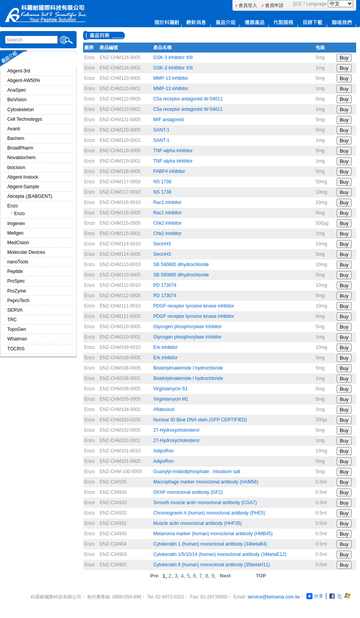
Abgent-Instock (22, 177)
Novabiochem (21, 157)
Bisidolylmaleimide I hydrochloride (188, 368)
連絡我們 (341, 22)
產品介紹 (225, 22)
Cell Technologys (24, 119)
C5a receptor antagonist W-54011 (188, 99)
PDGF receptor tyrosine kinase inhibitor (193, 306)
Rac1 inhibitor (167, 202)
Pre (155, 576)
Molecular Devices (26, 252)
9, (213, 576)
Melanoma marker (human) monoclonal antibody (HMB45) (212, 533)
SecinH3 (162, 244)
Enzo (12, 206)
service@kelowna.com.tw (273, 597)
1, (165, 576)
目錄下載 (312, 22)
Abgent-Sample (23, 186)
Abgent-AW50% (23, 80)
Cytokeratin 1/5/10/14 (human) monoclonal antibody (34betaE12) (219, 554)
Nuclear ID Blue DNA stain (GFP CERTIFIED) (200, 419)
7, (202, 576)
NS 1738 (162, 181)
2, (172, 576)
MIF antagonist (168, 119)
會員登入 (248, 5)
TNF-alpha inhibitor (173, 150)
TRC (12, 319)
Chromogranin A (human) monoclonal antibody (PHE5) (209, 513)
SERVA (15, 310)
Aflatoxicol (163, 409)
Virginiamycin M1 (170, 399)
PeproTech (18, 300)
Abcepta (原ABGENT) (29, 196)
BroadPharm (20, 148)
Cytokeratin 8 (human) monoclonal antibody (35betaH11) (211, 564)
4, (184, 576)
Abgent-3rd (18, 71)
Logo (45, 13)
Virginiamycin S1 (170, 388)
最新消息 (196, 22)
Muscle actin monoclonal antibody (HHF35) (197, 523)
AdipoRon (163, 451)
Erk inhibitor (165, 347)
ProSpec (16, 281)
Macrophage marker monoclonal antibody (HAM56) (205, 482)
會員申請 (274, 5)
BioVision (16, 99)
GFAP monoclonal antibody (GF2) (188, 492)
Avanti (13, 128)
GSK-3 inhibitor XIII (173, 57)
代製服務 (283, 22)
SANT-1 (161, 130)
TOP (261, 576)
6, (196, 576)
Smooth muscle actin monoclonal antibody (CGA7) (205, 502)
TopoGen (16, 329)
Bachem (15, 138)
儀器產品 (254, 22)
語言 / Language (310, 4)
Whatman (17, 339)
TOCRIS (16, 349)
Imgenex (16, 223)
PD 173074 (164, 285)
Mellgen (15, 233)
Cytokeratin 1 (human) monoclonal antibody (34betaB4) (210, 544)
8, (208, 576)
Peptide (15, 271)
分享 (314, 596)
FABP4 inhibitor (169, 171)
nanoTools (17, 262)
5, (190, 576)
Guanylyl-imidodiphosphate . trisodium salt (196, 471)
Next (225, 576)
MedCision (18, 242)
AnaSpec (16, 90)
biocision (16, 167)
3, (178, 576)
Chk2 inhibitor (167, 223)
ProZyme (16, 291)
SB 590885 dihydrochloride (181, 264)
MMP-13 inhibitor (170, 78)
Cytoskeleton (20, 109)
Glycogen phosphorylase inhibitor (187, 326)
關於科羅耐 (167, 22)
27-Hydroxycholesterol (176, 430)
